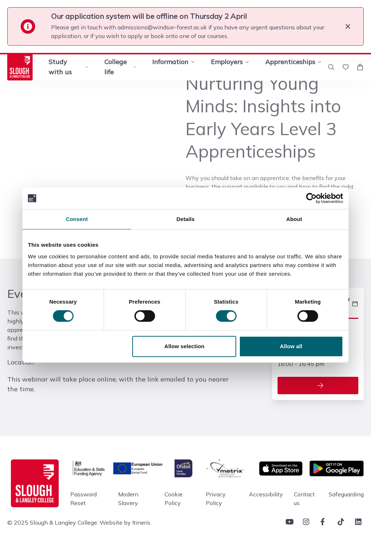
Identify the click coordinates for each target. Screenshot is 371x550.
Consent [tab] (77, 219)
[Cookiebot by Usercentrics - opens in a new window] (311, 198)
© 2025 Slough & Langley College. (52, 522)
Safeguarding (346, 494)
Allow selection (184, 346)
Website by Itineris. (125, 522)
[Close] (348, 26)
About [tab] (294, 219)
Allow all (291, 346)
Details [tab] (185, 219)
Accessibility (266, 494)
